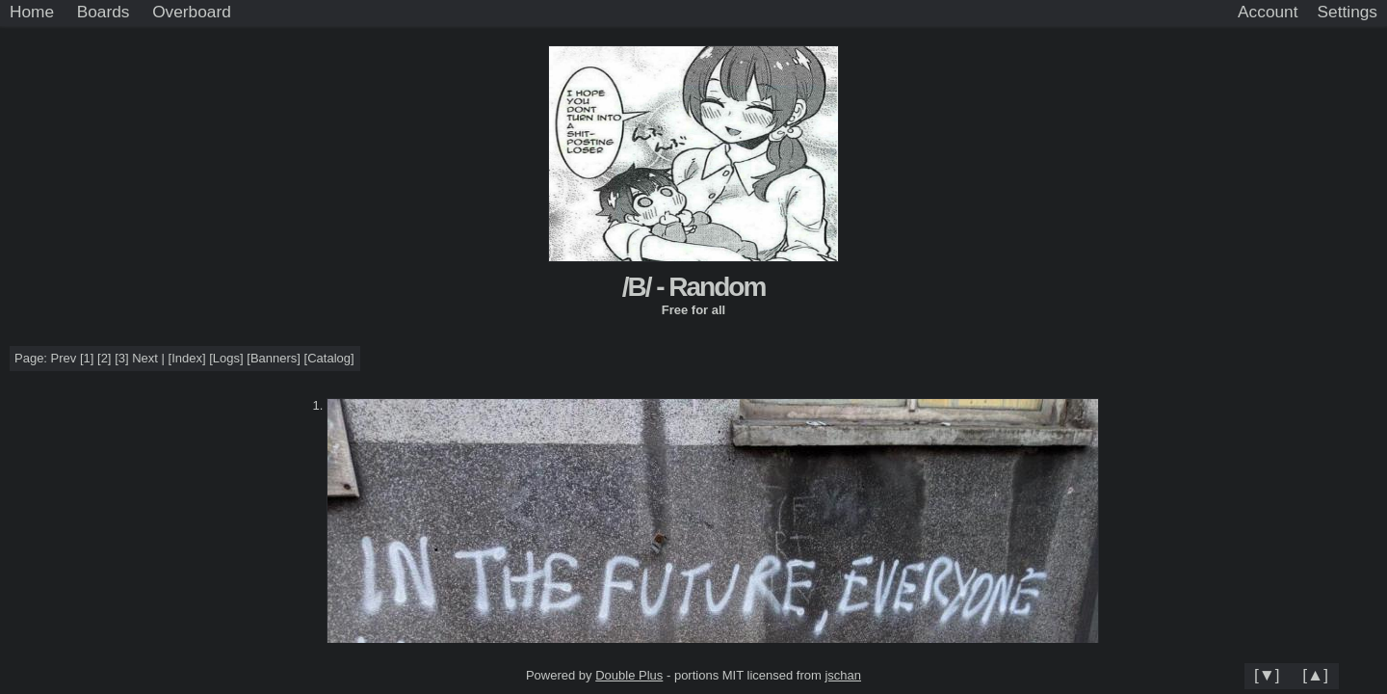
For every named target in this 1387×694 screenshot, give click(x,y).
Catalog (329, 358)
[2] (104, 358)
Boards (103, 11)
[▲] (1315, 674)
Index (186, 358)
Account (1267, 11)
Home (32, 11)
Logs (226, 358)
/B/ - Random (694, 287)
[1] (86, 358)
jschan (842, 675)
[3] (121, 358)
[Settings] (1347, 12)
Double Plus (629, 675)
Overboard (191, 11)
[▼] (1267, 674)
